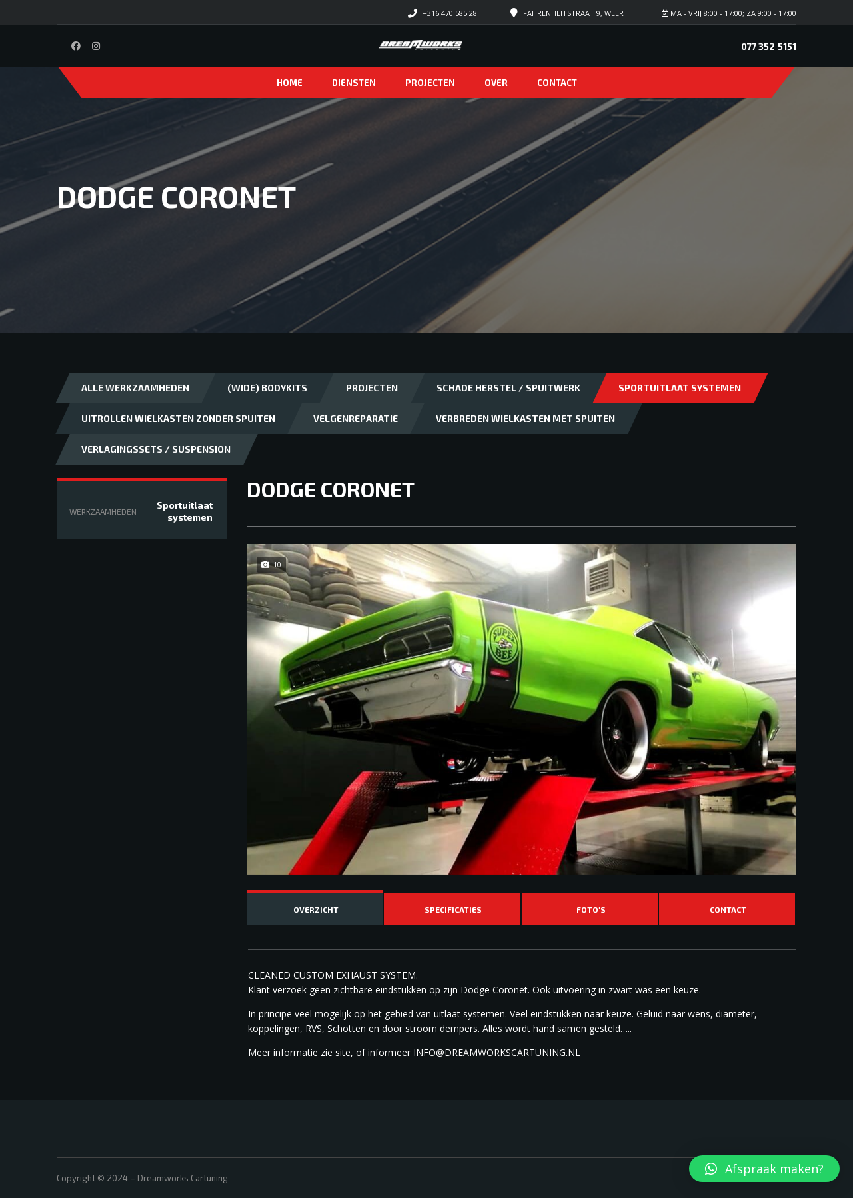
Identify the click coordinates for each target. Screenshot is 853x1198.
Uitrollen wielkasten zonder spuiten (178, 418)
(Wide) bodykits (267, 387)
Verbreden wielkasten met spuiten (525, 418)
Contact (557, 82)
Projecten (430, 82)
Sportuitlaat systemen (679, 387)
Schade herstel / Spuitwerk (508, 387)
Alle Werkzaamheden (135, 387)
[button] (764, 1168)
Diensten (354, 82)
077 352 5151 (768, 46)
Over (496, 82)
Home (290, 82)
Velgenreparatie (355, 418)
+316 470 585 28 (450, 13)
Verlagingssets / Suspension (156, 449)
